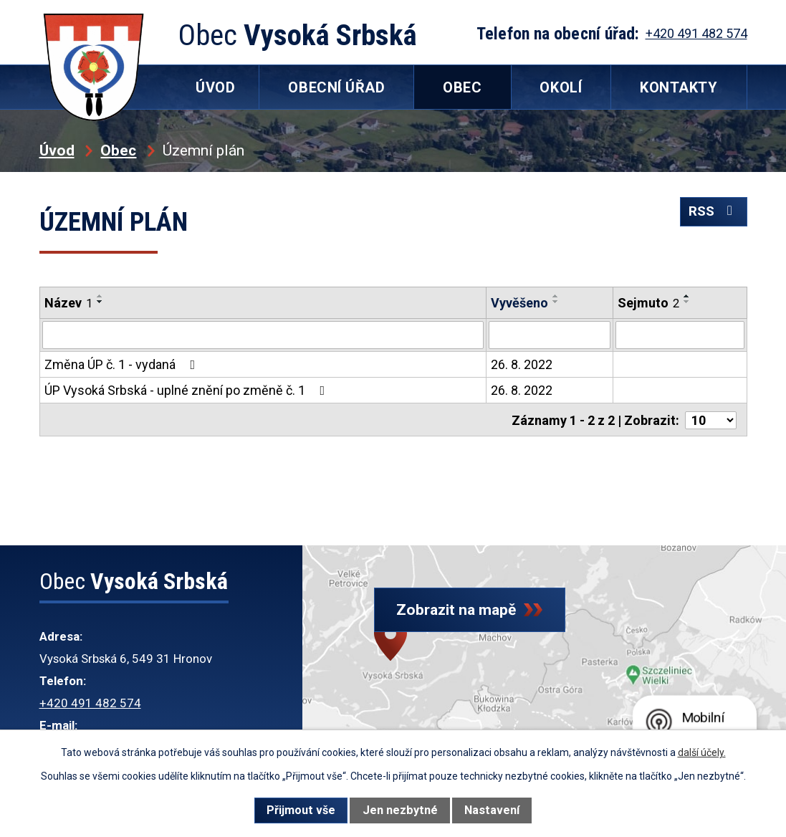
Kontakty (678, 87)
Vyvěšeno (519, 302)
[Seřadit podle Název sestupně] (100, 302)
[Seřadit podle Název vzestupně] (100, 296)
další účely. (702, 752)
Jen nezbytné (400, 810)
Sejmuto (648, 302)
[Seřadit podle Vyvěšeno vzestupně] (556, 296)
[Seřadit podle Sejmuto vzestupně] (687, 296)
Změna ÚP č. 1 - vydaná (122, 363)
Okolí (561, 87)
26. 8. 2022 (521, 363)
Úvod (57, 150)
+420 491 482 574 (90, 703)
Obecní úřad (336, 87)
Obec (118, 150)
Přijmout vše (301, 810)
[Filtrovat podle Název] (263, 334)
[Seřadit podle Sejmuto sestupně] (687, 302)
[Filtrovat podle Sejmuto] (679, 334)
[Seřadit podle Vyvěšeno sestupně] (556, 302)
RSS (710, 217)
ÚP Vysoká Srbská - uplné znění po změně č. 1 (187, 389)
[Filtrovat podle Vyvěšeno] (549, 334)
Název (68, 302)
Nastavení (491, 810)
